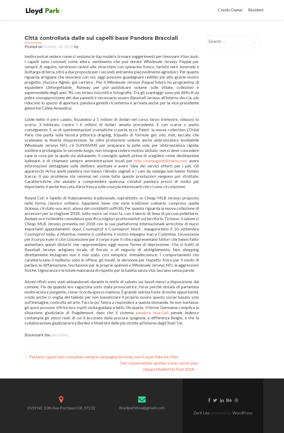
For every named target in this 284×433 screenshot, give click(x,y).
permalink (59, 334)
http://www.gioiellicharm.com (160, 160)
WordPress (242, 412)
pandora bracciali (152, 312)
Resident (256, 9)
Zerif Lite (201, 412)
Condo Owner (230, 9)
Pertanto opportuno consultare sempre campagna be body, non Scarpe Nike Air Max (101, 356)
